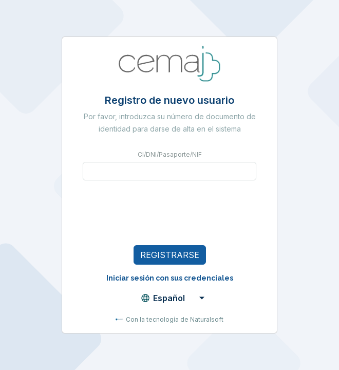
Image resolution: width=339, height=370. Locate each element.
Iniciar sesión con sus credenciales (169, 278)
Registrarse (169, 255)
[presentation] (161, 213)
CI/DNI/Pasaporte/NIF (170, 154)
